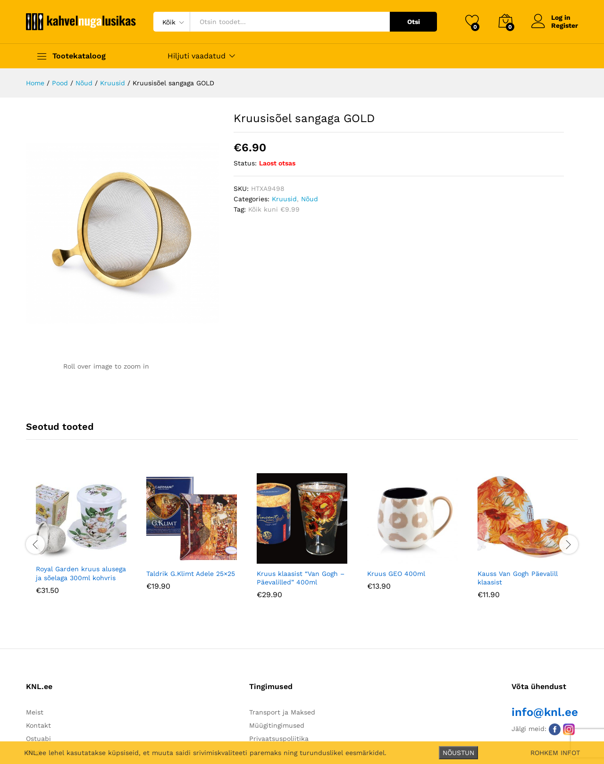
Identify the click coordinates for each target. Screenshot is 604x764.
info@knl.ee (545, 712)
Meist (34, 712)
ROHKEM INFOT (555, 752)
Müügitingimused (276, 725)
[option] (81, 540)
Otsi (413, 21)
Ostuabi (38, 738)
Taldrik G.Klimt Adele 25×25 (190, 573)
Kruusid (284, 199)
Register (564, 25)
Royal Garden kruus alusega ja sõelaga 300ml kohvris (81, 573)
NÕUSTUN (458, 752)
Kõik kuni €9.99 (274, 209)
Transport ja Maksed (282, 712)
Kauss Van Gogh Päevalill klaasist (518, 578)
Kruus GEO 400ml (396, 573)
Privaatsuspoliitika (279, 738)
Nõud (309, 199)
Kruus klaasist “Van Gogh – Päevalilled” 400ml (300, 578)
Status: (245, 163)
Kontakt (38, 725)
